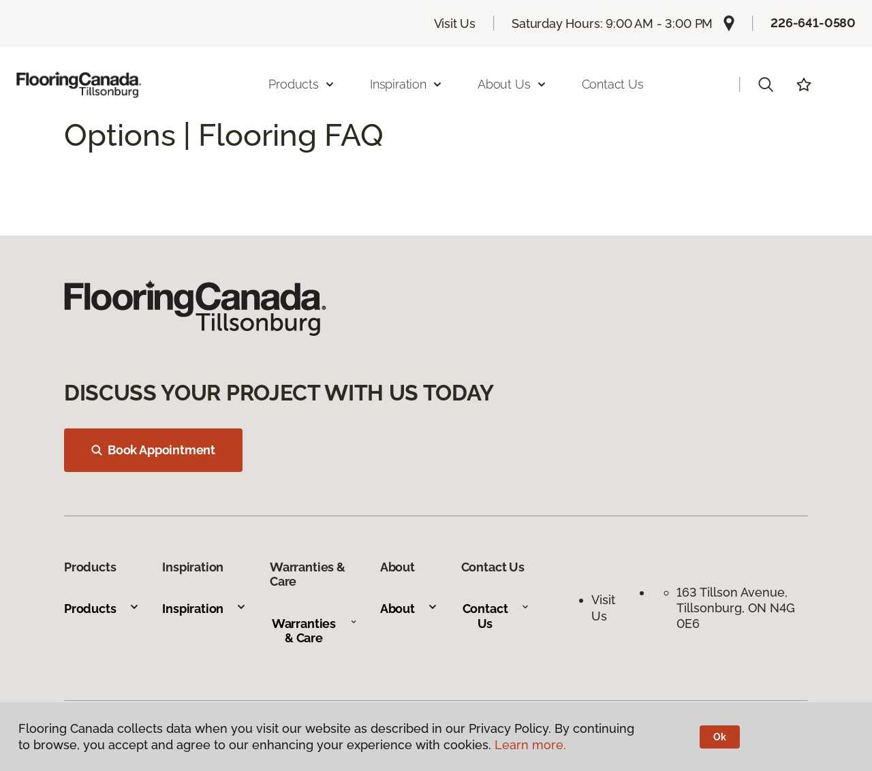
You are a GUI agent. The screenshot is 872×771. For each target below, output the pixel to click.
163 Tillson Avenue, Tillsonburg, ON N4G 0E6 (735, 608)
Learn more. (530, 745)
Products (102, 608)
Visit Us (455, 23)
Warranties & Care (314, 631)
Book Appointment (153, 450)
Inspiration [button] (406, 84)
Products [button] (301, 84)
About (409, 608)
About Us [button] (512, 84)
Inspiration (204, 608)
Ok (719, 736)
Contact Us (613, 84)
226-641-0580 (813, 23)
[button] (765, 84)
